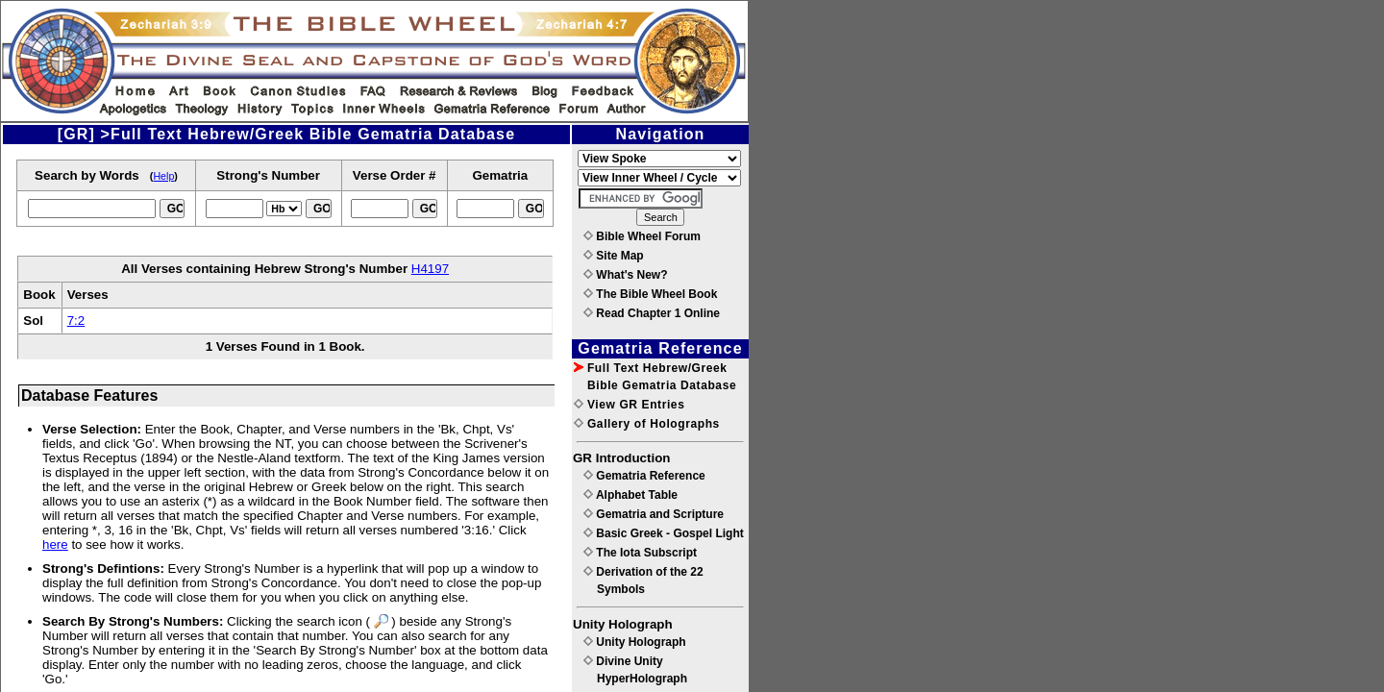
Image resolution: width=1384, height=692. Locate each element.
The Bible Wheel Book (650, 294)
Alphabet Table (630, 495)
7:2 (76, 320)
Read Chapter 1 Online (651, 313)
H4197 (430, 268)
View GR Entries (629, 404)
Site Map (613, 255)
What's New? (625, 275)
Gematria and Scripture (653, 514)
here (55, 544)
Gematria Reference (644, 475)
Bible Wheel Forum (642, 236)
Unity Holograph (634, 642)
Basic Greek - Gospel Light (663, 533)
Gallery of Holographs (647, 424)
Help (163, 176)
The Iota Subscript (640, 552)
